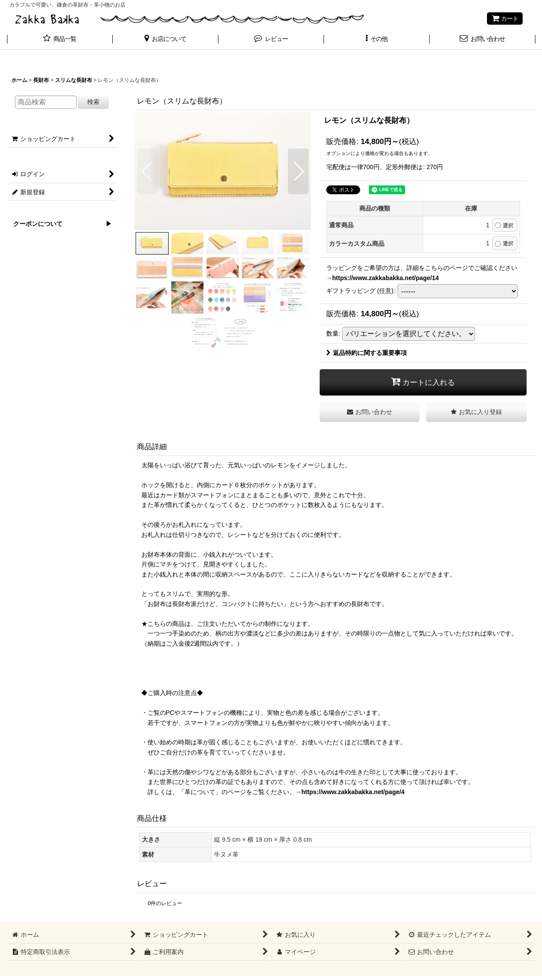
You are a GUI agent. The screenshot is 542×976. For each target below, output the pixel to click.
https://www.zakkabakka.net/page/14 (385, 277)
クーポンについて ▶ (59, 223)
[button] (165, 39)
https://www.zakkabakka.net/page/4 (353, 791)
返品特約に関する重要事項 (366, 352)
